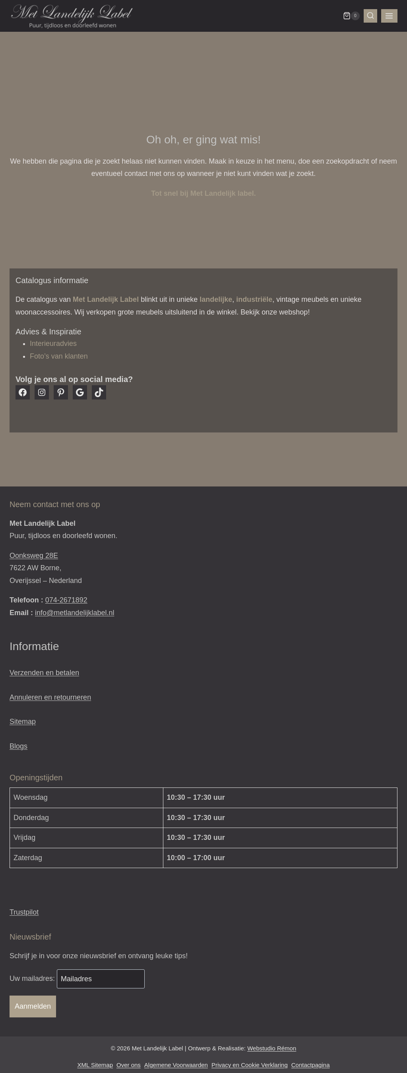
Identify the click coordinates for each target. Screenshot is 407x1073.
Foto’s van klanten (59, 356)
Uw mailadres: (33, 979)
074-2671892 (66, 600)
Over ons (128, 1064)
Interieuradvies (53, 343)
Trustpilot (24, 912)
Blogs (18, 746)
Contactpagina (310, 1064)
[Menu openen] (389, 16)
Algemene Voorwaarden (176, 1064)
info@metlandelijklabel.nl (74, 613)
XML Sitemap (95, 1064)
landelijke (216, 299)
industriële (254, 299)
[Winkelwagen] (351, 16)
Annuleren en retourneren (50, 697)
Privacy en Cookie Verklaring (249, 1064)
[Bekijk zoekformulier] (370, 16)
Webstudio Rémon (271, 1048)
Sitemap (23, 722)
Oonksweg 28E (34, 556)
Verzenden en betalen (44, 673)
